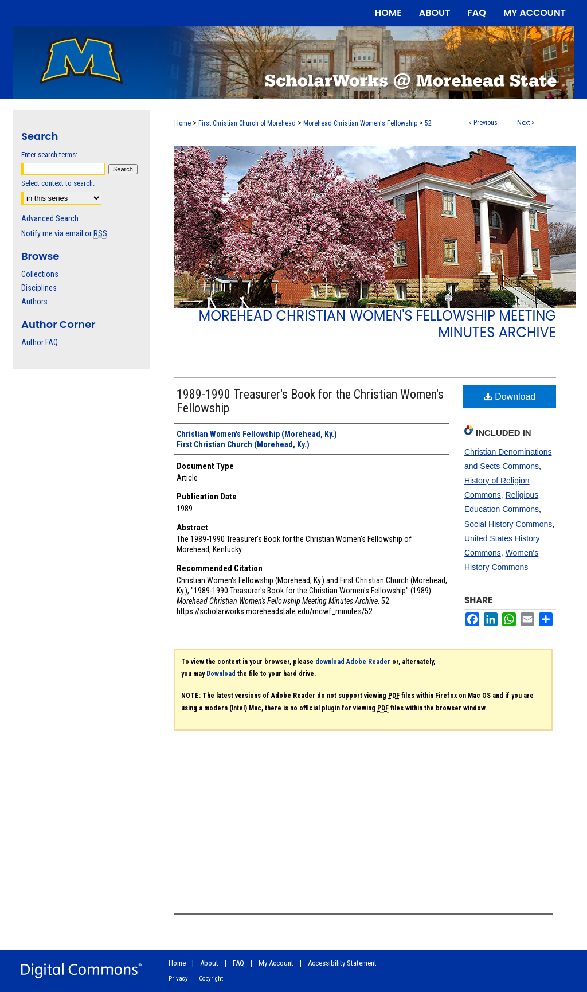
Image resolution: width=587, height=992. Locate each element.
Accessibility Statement (342, 963)
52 (428, 123)
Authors (34, 301)
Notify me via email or (64, 233)
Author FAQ (39, 342)
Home (182, 123)
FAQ (238, 963)
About (209, 963)
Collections (39, 274)
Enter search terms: (49, 154)
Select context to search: (58, 183)
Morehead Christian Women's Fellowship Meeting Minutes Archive (377, 324)
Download (510, 396)
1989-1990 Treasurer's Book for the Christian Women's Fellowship (310, 401)
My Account (276, 963)
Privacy (178, 978)
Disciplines (39, 287)
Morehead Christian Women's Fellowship (360, 123)
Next (523, 123)
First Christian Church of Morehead (247, 123)
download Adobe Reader (352, 662)
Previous (485, 123)
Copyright (211, 978)
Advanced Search (50, 218)
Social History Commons (508, 524)
